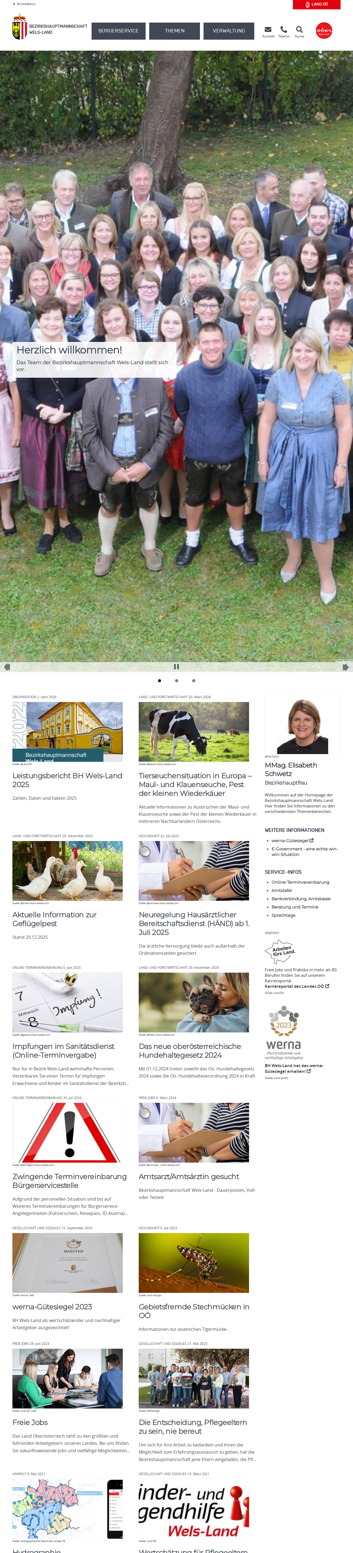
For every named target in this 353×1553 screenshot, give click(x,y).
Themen (174, 31)
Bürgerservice (118, 31)
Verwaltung (229, 31)
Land (317, 4)
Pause (176, 664)
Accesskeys (24, 4)
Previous (11, 670)
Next (342, 670)
